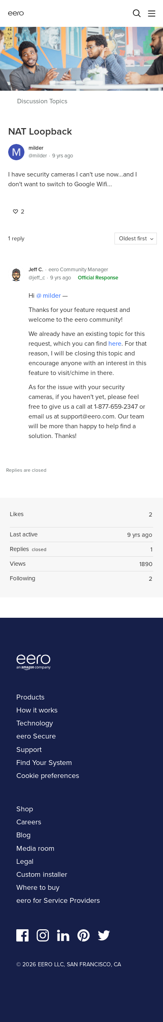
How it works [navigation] (36, 710)
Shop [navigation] (24, 809)
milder (36, 148)
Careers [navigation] (28, 822)
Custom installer (41, 874)
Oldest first (133, 238)
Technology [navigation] (34, 723)
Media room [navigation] (35, 848)
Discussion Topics (42, 101)
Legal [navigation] (24, 861)
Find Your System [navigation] (44, 762)
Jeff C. (36, 269)
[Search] (137, 13)
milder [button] (51, 295)
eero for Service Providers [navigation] (58, 900)
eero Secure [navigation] (36, 736)
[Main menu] (151, 13)
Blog (23, 835)
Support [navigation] (29, 749)
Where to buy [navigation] (37, 887)
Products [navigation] (30, 697)
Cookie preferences (47, 775)
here (114, 343)
